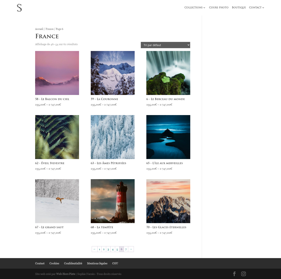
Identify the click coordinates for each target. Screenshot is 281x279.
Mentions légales (97, 263)
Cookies (54, 263)
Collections (193, 7)
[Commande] (165, 45)
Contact (255, 7)
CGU (115, 263)
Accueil (39, 28)
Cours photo (219, 7)
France (49, 28)
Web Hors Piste (65, 273)
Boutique (239, 7)
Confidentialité (73, 263)
